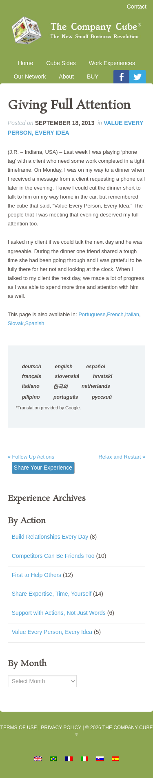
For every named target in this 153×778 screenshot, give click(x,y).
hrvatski (102, 376)
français (31, 376)
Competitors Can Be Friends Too (53, 556)
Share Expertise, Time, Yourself (51, 593)
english (64, 366)
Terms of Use (18, 727)
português (65, 397)
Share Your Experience (43, 467)
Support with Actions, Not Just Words (59, 613)
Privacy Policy (61, 727)
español (95, 366)
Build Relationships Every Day (50, 536)
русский (102, 397)
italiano (31, 386)
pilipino (31, 397)
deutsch (31, 366)
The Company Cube (76, 30)
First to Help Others (36, 575)
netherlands (96, 386)
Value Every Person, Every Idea (52, 632)
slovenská (67, 376)
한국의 (60, 386)
